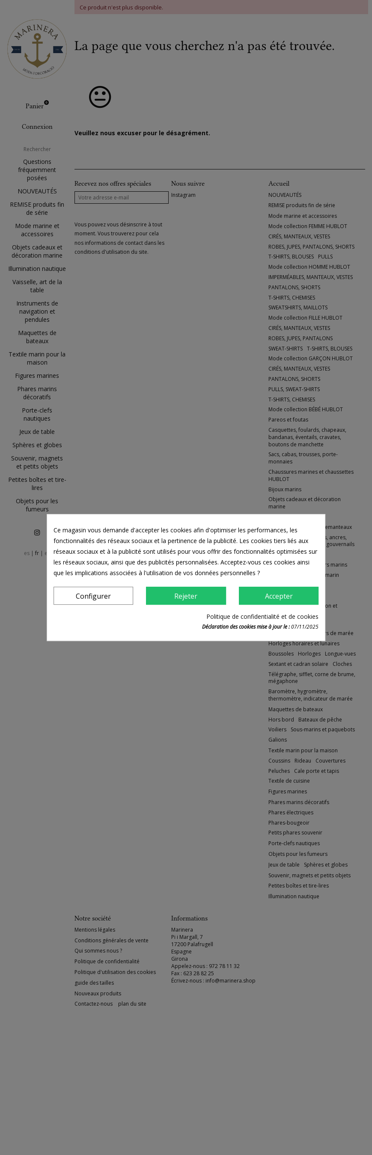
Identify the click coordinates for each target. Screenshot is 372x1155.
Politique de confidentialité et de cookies (262, 616)
